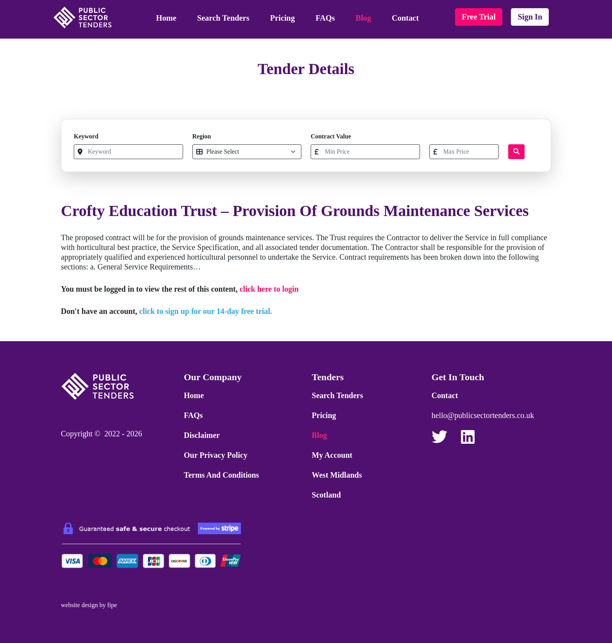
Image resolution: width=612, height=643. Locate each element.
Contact (405, 18)
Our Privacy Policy (215, 455)
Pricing (282, 18)
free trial (479, 16)
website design (79, 605)
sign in (530, 16)
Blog (363, 18)
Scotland (326, 495)
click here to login (269, 289)
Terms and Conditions (221, 475)
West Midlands (337, 475)
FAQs (325, 18)
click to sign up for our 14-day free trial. (205, 311)
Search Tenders (223, 18)
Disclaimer (202, 435)
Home (166, 18)
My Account (332, 455)
